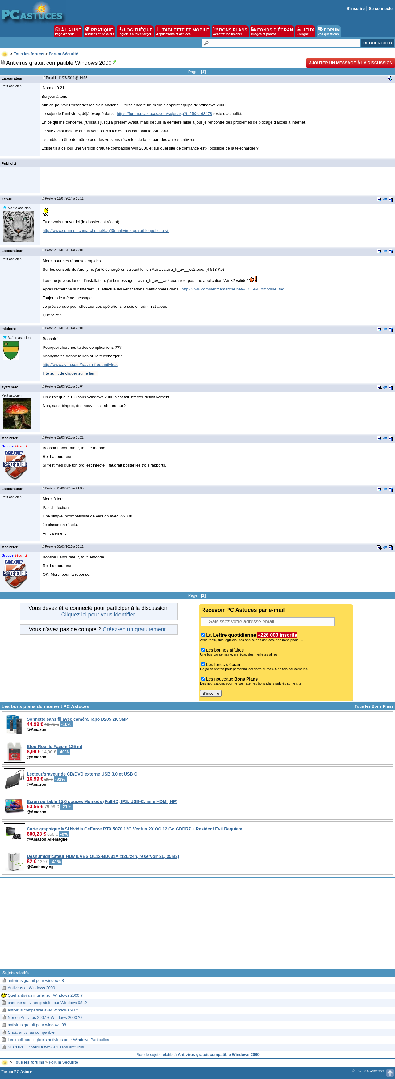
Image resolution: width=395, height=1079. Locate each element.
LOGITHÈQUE (135, 31)
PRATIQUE (99, 31)
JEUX (305, 31)
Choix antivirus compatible (31, 1032)
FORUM (329, 31)
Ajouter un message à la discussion (351, 62)
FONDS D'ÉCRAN (272, 31)
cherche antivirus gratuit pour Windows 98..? (47, 1002)
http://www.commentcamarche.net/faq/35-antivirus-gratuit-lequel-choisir (106, 230)
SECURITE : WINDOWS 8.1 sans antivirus (46, 1047)
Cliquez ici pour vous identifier (98, 615)
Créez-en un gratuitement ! (136, 629)
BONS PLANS (230, 31)
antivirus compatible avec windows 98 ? (43, 1010)
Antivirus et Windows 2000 (31, 988)
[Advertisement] (197, 925)
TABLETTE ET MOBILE (182, 31)
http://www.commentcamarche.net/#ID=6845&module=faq (232, 289)
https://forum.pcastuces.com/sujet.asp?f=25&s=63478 (164, 113)
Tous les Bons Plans (374, 706)
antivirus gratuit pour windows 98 (37, 1025)
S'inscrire (356, 8)
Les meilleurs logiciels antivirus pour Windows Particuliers (59, 1039)
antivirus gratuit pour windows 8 (36, 980)
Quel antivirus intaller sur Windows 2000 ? (45, 995)
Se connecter (381, 8)
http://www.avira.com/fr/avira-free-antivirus (80, 364)
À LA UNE (68, 31)
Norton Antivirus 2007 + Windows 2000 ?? (45, 1017)
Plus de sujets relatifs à (197, 1054)
